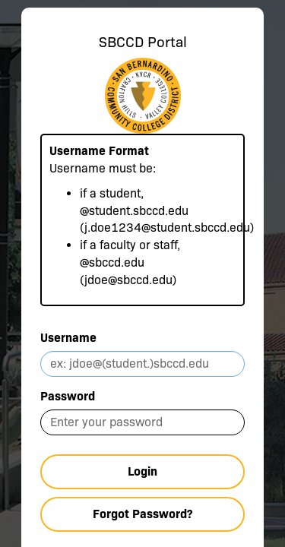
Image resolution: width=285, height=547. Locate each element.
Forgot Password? (142, 514)
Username (68, 337)
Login (142, 471)
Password (67, 396)
